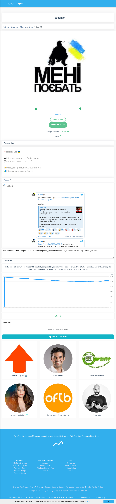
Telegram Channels (20, 463)
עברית (40, 491)
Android (45, 463)
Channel (23, 27)
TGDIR (11, 3)
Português (70, 487)
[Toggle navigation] (111, 4)
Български (33, 491)
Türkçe (100, 487)
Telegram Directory (10, 27)
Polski (94, 487)
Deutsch (48, 487)
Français (40, 487)
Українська (24, 487)
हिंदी (86, 491)
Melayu (81, 491)
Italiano (55, 487)
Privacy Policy (70, 468)
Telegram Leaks (20, 473)
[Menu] (112, 275)
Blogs (31, 27)
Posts (6, 180)
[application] (58, 292)
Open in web (58, 119)
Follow (58, 114)
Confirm (65, 132)
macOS (45, 471)
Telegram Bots (19, 468)
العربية (46, 491)
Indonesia (73, 491)
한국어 (65, 491)
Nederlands (79, 487)
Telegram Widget (19, 471)
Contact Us (71, 463)
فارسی (51, 491)
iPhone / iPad (45, 465)
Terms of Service (70, 465)
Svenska (88, 487)
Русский (33, 487)
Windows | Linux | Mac (45, 468)
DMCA (70, 471)
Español (62, 487)
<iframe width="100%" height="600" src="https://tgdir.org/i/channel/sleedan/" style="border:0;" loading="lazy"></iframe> (58, 253)
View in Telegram (58, 125)
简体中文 (58, 491)
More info (88, 501)
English (16, 487)
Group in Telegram (20, 465)
